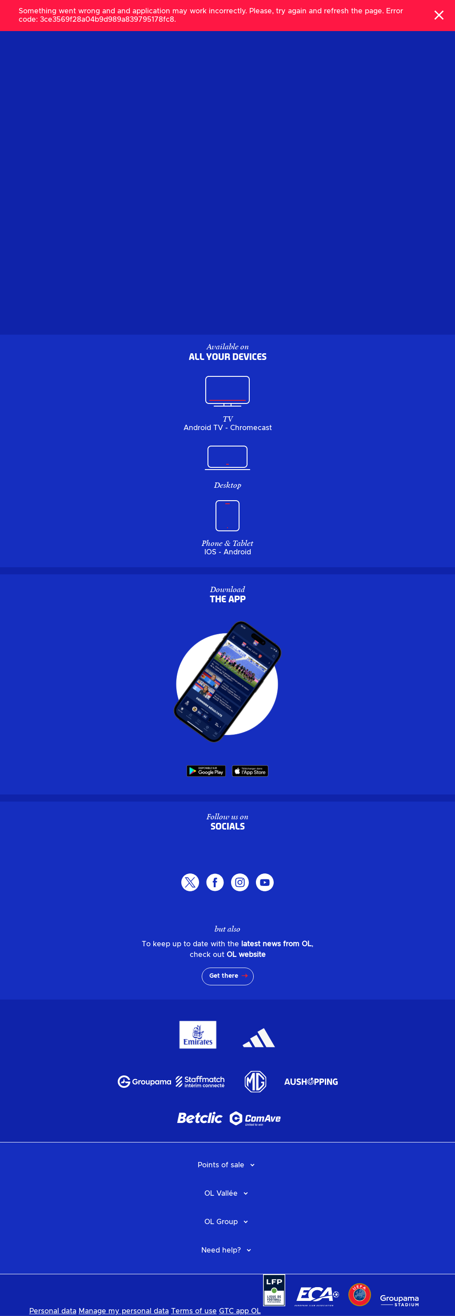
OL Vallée (221, 1193)
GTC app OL (240, 1311)
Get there (223, 976)
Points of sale (221, 1165)
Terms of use (194, 1311)
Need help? (221, 1250)
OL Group (221, 1221)
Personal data (52, 1311)
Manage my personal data (124, 1311)
